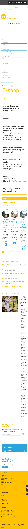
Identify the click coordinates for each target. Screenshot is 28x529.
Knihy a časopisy (6, 56)
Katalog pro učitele (8, 9)
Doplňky (4, 65)
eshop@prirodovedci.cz (18, 181)
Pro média (19, 10)
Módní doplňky (6, 49)
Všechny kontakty (7, 517)
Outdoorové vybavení (7, 68)
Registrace (11, 7)
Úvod (12, 86)
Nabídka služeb (4, 492)
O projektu (3, 475)
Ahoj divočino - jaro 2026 (14, 221)
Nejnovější (7, 199)
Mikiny (3, 47)
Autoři (2, 479)
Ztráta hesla (17, 459)
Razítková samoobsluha (11, 10)
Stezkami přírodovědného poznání (7, 221)
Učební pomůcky (6, 51)
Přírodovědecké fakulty (10, 525)
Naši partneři (4, 477)
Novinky (4, 39)
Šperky (4, 70)
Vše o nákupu (4, 502)
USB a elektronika (7, 75)
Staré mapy (5, 63)
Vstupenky (5, 72)
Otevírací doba (4, 500)
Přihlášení (17, 7)
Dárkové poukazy (6, 77)
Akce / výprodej (8, 206)
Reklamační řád (4, 503)
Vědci (2, 481)
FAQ (2, 484)
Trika (3, 44)
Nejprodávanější (9, 202)
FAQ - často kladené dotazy (8, 82)
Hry (3, 58)
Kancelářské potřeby (8, 54)
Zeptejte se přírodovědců (19, 9)
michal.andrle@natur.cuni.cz (7, 514)
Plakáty (4, 61)
